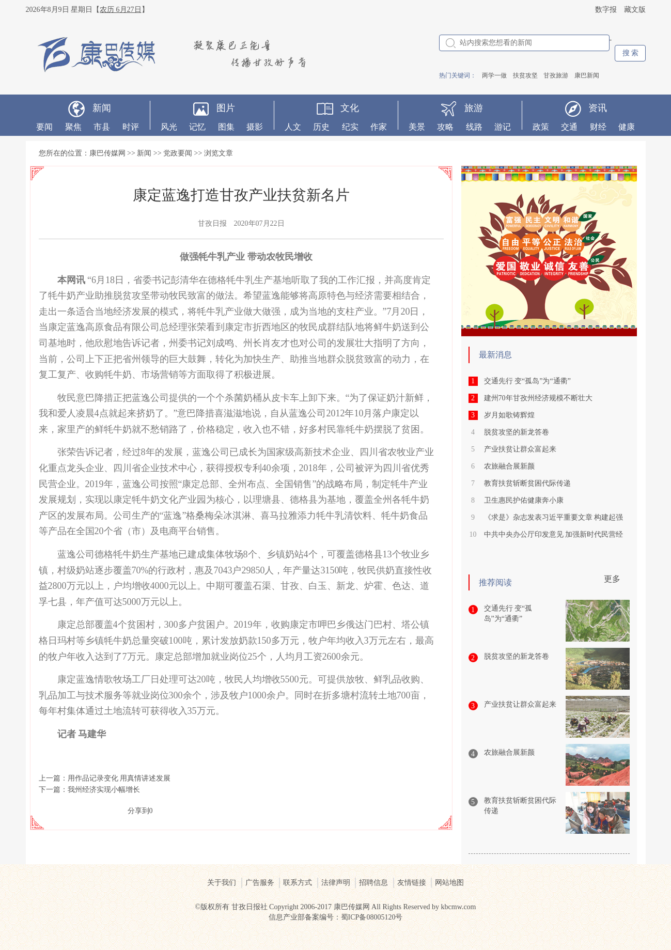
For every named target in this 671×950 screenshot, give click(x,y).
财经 (598, 126)
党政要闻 (177, 153)
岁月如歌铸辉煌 (509, 415)
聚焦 (73, 126)
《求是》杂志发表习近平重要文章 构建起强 (553, 517)
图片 (225, 108)
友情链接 (411, 882)
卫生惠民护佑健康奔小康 (524, 500)
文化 (349, 108)
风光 (169, 126)
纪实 (350, 126)
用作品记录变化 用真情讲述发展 (119, 778)
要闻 (44, 126)
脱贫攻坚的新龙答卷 (516, 432)
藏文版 (635, 9)
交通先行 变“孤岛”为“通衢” (527, 381)
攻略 (445, 126)
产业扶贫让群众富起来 (520, 449)
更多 (612, 578)
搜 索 (630, 53)
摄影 (254, 126)
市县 (101, 126)
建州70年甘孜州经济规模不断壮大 (538, 398)
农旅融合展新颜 (509, 466)
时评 (130, 126)
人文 (293, 126)
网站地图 (449, 882)
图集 (226, 126)
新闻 (101, 108)
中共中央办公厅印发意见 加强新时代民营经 (553, 534)
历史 (321, 126)
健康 (626, 126)
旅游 (473, 108)
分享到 (138, 811)
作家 (378, 126)
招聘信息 (373, 882)
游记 (502, 126)
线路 (474, 126)
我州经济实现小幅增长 (104, 789)
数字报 (606, 9)
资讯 (597, 108)
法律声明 (335, 882)
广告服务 (259, 882)
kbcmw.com (458, 907)
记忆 (197, 126)
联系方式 (297, 882)
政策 (541, 126)
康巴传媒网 (107, 153)
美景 (417, 126)
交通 (569, 126)
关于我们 (221, 882)
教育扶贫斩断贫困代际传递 (527, 483)
